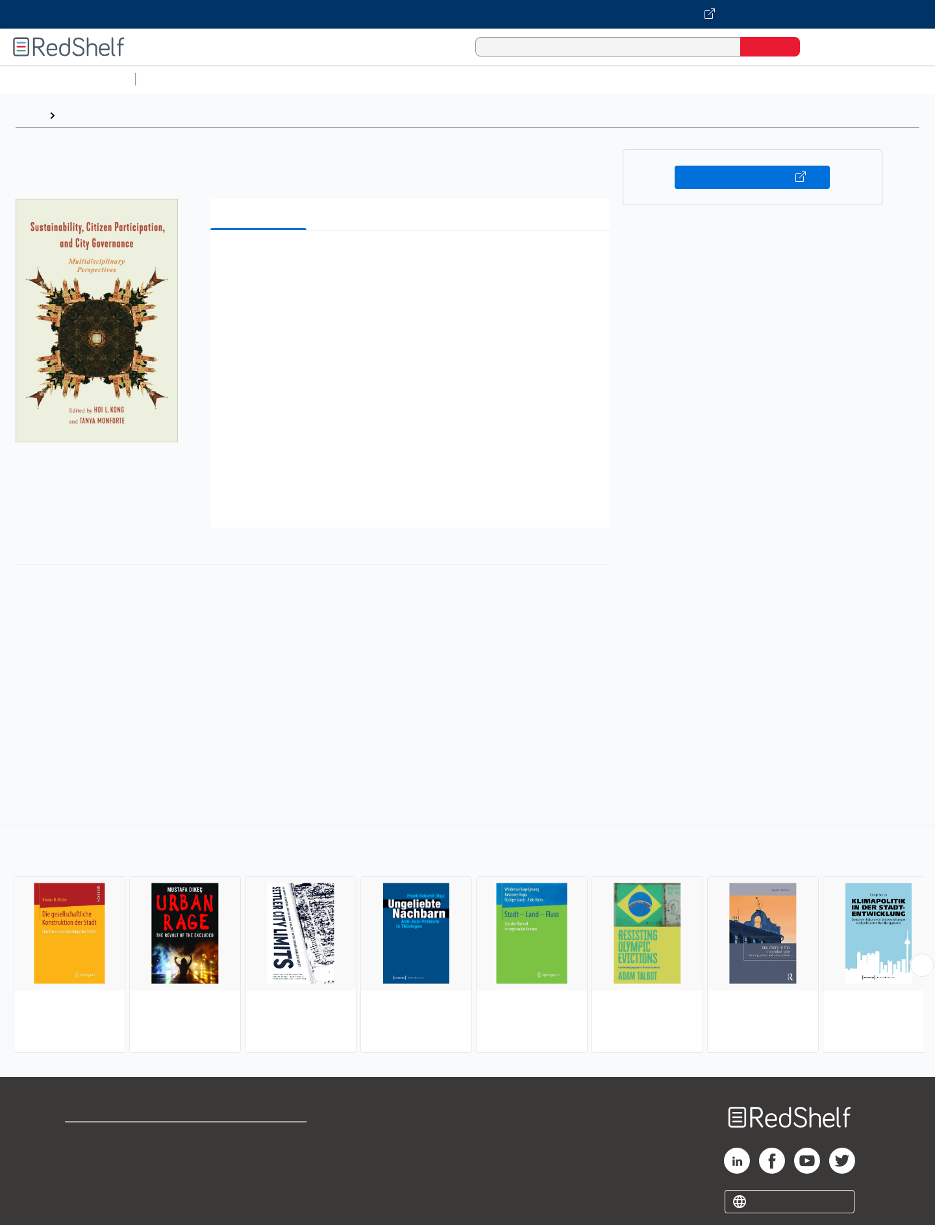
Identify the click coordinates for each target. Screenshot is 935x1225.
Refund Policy (259, 1158)
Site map (86, 1200)
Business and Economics (504, 79)
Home (29, 115)
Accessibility (257, 1179)
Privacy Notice (101, 1179)
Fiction (734, 79)
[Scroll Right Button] (922, 965)
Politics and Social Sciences (639, 79)
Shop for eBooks (106, 1137)
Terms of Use (260, 1137)
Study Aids (175, 79)
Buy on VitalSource (752, 177)
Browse (80, 115)
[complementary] (467, 940)
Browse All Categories (67, 79)
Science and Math (254, 79)
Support (84, 1158)
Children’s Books (861, 79)
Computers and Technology (370, 79)
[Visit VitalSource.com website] (467, 14)
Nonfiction (787, 79)
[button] (412, 260)
